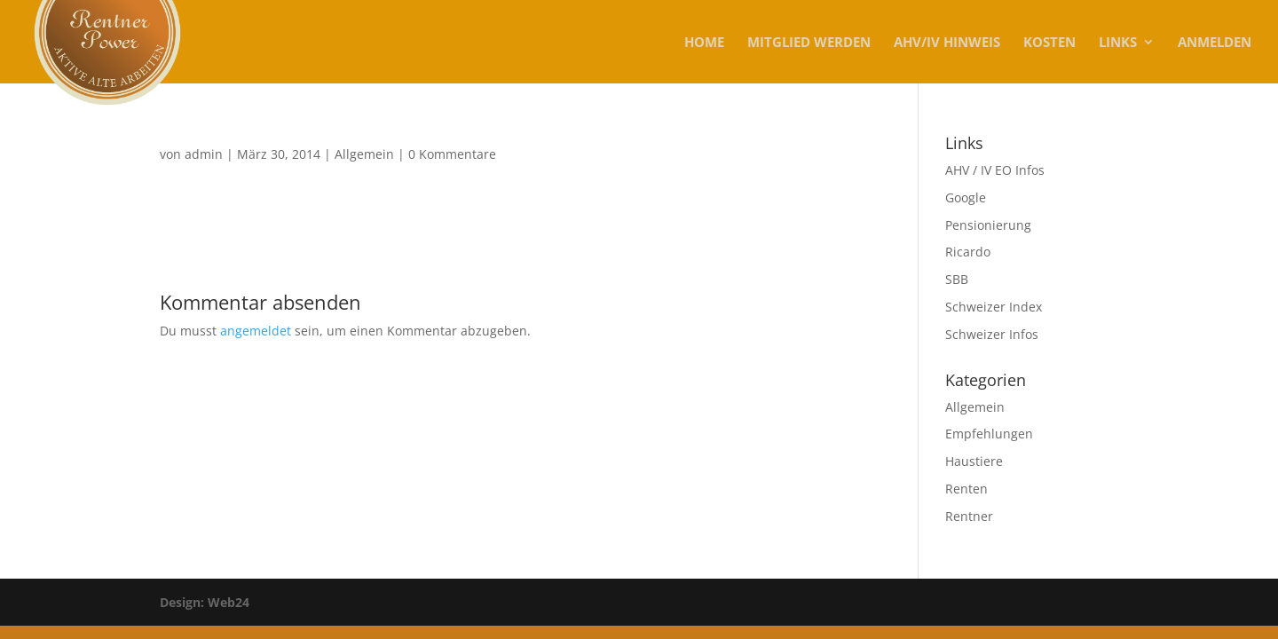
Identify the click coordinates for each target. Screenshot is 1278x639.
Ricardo (967, 251)
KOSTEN (1049, 43)
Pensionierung (988, 225)
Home (704, 43)
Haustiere (974, 461)
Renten (966, 488)
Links (1118, 43)
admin (204, 154)
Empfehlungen (989, 433)
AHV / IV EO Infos (995, 170)
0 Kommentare (452, 154)
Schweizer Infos (991, 334)
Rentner (969, 516)
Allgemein (364, 154)
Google (965, 197)
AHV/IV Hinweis (947, 43)
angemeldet (255, 330)
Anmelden (1214, 43)
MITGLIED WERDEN (809, 43)
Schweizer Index (993, 306)
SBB (956, 279)
